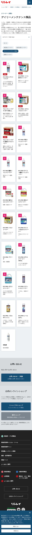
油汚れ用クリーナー (21, 47)
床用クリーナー (8, 54)
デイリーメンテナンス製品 (10, 51)
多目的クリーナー (8, 47)
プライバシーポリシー (7, 522)
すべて (5, 43)
